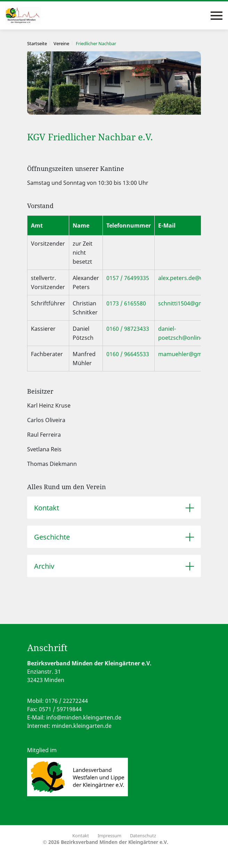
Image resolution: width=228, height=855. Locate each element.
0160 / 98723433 (127, 328)
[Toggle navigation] (216, 15)
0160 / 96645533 (127, 354)
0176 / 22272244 (66, 701)
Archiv (44, 566)
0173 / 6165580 (126, 303)
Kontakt (46, 507)
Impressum (109, 835)
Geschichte (52, 537)
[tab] (114, 507)
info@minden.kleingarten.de (83, 717)
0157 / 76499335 (127, 278)
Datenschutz (143, 835)
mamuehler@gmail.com (189, 354)
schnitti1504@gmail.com (190, 303)
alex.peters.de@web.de (188, 278)
